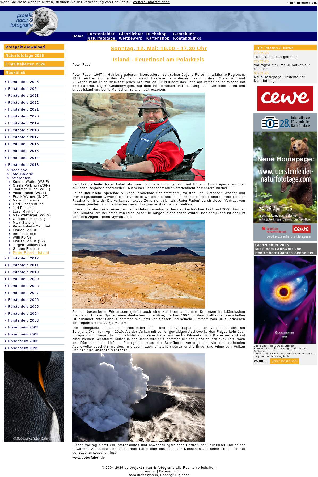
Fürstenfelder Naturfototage (102, 36)
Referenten (20, 178)
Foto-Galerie (21, 174)
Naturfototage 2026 (25, 55)
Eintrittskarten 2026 (25, 64)
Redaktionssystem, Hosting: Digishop (159, 475)
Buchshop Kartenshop (158, 36)
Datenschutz (169, 471)
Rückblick (16, 72)
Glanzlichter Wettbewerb (131, 36)
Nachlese (18, 170)
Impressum (147, 471)
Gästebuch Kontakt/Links (187, 36)
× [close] (288, 3)
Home (78, 36)
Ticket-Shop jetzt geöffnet (275, 57)
